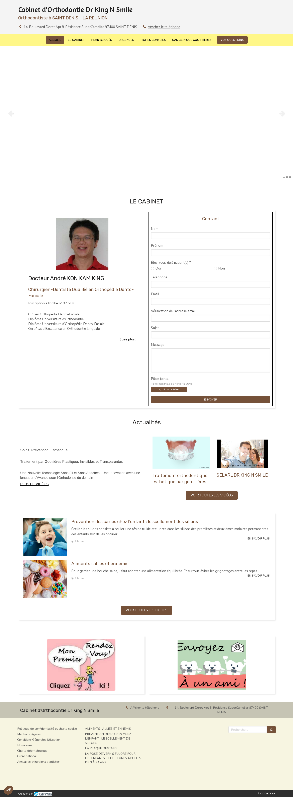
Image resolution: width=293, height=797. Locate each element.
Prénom (157, 245)
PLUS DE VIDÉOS (34, 484)
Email (155, 294)
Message (157, 344)
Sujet (155, 328)
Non (221, 268)
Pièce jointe (172, 381)
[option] (146, 113)
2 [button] (287, 177)
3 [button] (290, 177)
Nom (154, 228)
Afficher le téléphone (164, 27)
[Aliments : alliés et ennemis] (45, 579)
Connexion (266, 793)
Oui (158, 268)
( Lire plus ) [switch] (128, 339)
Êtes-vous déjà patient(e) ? (171, 262)
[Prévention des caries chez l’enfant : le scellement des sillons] (45, 537)
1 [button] (284, 177)
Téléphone (159, 277)
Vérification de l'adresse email (173, 311)
